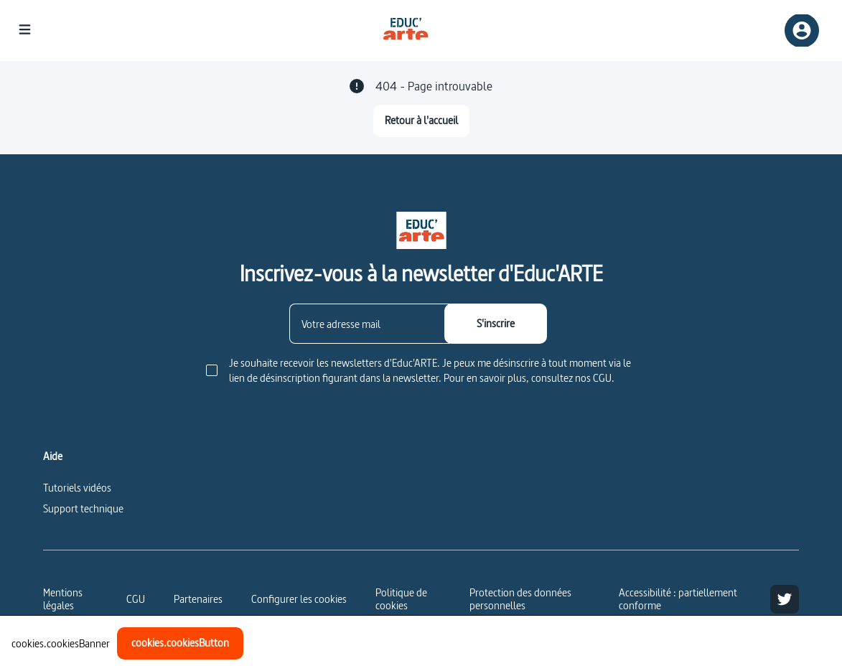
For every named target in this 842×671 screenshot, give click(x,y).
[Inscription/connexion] (802, 30)
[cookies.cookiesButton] (180, 643)
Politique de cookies (401, 599)
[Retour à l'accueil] (421, 121)
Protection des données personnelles (520, 599)
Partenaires (198, 598)
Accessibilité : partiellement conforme (678, 599)
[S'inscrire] (495, 324)
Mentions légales (63, 599)
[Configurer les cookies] (299, 599)
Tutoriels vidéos (77, 487)
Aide (52, 456)
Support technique (83, 508)
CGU (135, 598)
